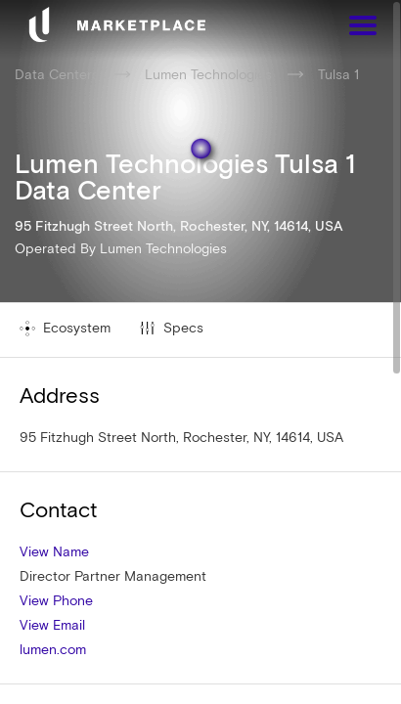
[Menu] (362, 28)
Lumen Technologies (163, 248)
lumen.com (53, 649)
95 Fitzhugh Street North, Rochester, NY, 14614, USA (181, 437)
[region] (200, 352)
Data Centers (57, 74)
